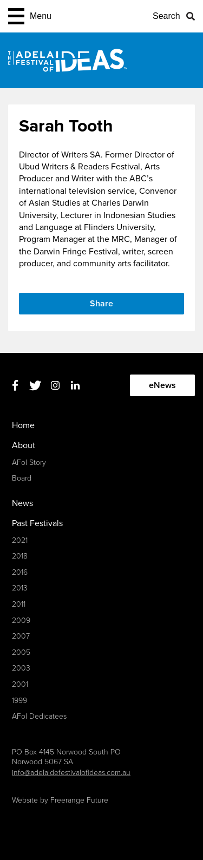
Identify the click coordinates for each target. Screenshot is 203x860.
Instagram (55, 385)
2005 (21, 652)
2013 (20, 588)
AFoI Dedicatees (39, 716)
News (22, 503)
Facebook (15, 385)
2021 (20, 540)
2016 (20, 572)
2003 (21, 668)
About (23, 445)
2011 (18, 604)
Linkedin (75, 385)
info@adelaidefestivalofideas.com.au (71, 772)
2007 (21, 636)
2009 (21, 620)
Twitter (35, 385)
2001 (20, 684)
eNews (162, 385)
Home (23, 425)
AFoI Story (29, 462)
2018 (20, 556)
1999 (19, 700)
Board (21, 478)
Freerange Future (79, 800)
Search (166, 16)
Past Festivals (37, 523)
